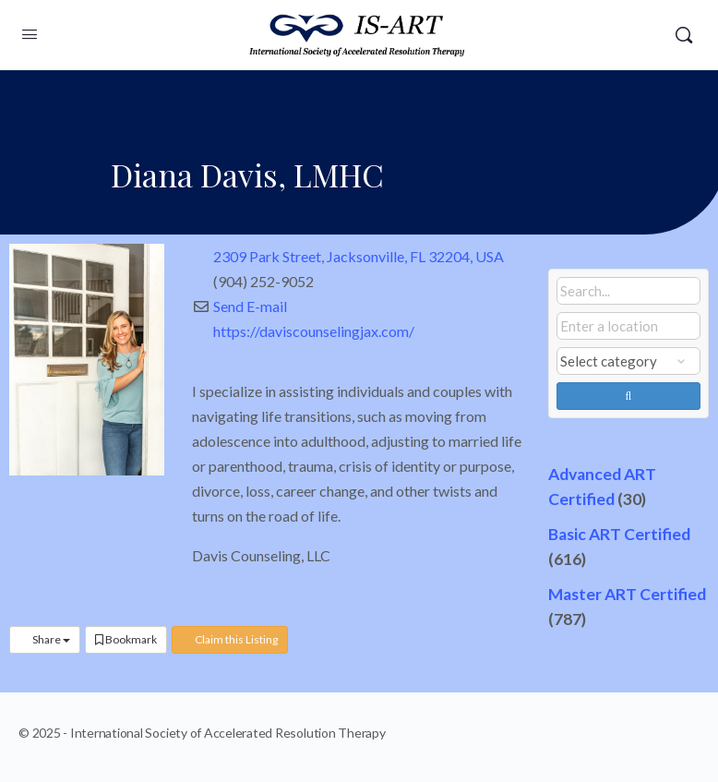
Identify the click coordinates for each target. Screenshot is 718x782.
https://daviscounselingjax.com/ (313, 331)
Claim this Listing (230, 639)
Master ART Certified (627, 594)
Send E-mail (250, 306)
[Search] (684, 35)
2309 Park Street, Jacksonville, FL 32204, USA (358, 256)
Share (44, 639)
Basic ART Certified (619, 534)
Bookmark (126, 639)
